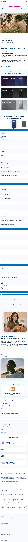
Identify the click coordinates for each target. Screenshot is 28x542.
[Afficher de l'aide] (10, 216)
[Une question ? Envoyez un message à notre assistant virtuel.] (26, 1)
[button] (14, 424)
